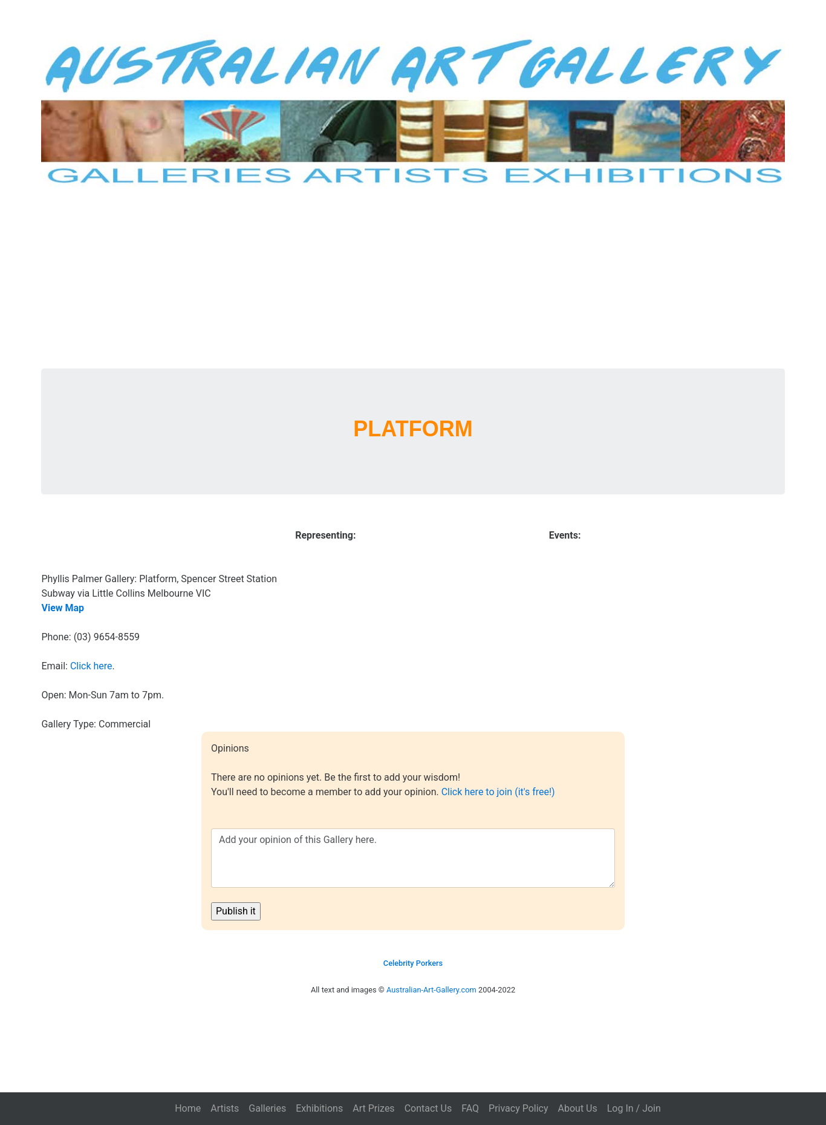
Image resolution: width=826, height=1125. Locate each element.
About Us (577, 1108)
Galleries (267, 1108)
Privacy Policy (518, 1108)
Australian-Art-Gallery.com (431, 989)
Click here (91, 666)
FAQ (470, 1108)
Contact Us (428, 1108)
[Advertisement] (413, 277)
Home (188, 1108)
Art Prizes (373, 1108)
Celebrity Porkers (413, 963)
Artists (224, 1108)
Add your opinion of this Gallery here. (413, 858)
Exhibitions (319, 1108)
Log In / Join (634, 1108)
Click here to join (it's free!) (498, 792)
